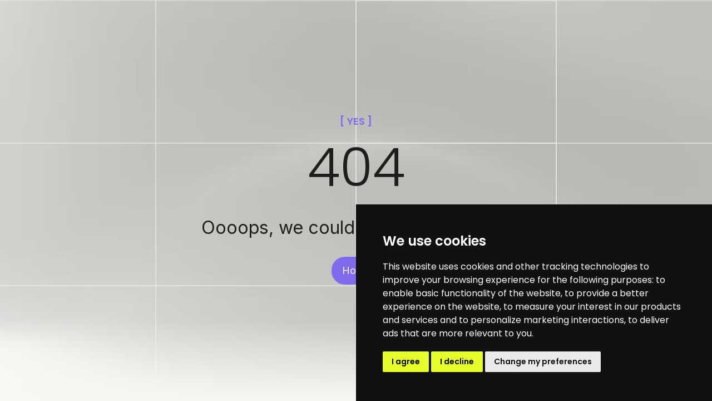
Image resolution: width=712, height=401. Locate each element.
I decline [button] (457, 361)
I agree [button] (406, 361)
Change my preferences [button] (543, 361)
